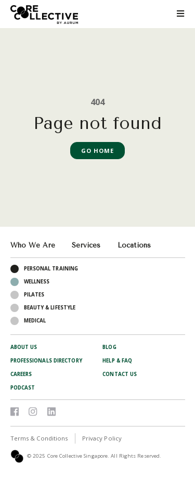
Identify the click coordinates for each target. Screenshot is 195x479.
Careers (21, 374)
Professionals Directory (46, 360)
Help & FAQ (117, 360)
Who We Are (32, 245)
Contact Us (119, 374)
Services (86, 245)
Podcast (22, 387)
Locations (134, 245)
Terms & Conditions (39, 438)
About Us (23, 347)
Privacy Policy (102, 438)
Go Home (97, 150)
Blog (109, 347)
